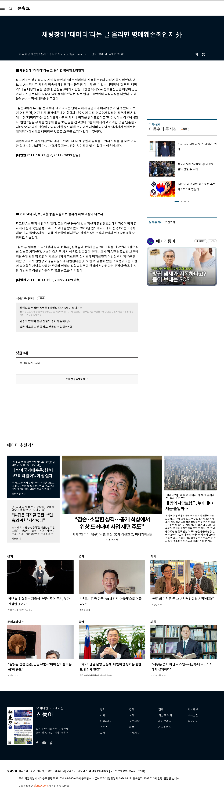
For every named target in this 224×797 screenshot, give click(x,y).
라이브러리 (164, 721)
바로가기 (201, 241)
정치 (102, 709)
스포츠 (104, 727)
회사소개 (23, 771)
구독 (42, 298)
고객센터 (71, 771)
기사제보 (193, 709)
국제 (131, 715)
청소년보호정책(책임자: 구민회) (127, 771)
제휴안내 (60, 771)
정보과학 (134, 721)
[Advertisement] (68, 184)
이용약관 (83, 771)
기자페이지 (164, 727)
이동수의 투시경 (163, 129)
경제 (131, 709)
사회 (102, 715)
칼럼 (102, 733)
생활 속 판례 (25, 298)
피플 (131, 727)
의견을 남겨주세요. (30, 363)
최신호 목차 (165, 715)
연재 (161, 709)
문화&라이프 (107, 721)
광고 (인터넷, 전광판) (41, 771)
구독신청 (193, 715)
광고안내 (193, 721)
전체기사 (134, 733)
